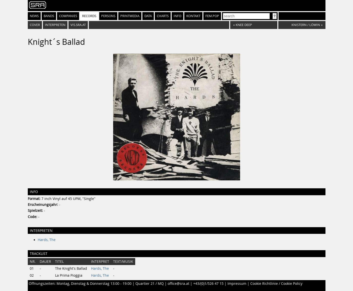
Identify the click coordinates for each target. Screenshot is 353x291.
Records (89, 16)
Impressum (236, 283)
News (34, 16)
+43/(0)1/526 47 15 (208, 283)
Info (177, 16)
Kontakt (193, 16)
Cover (35, 25)
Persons (108, 16)
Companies (68, 16)
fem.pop (212, 16)
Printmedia (129, 16)
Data (148, 16)
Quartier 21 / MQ (149, 283)
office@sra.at (178, 283)
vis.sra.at (78, 25)
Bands (49, 16)
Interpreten (55, 25)
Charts (163, 16)
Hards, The (47, 240)
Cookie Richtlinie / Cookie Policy (276, 283)
